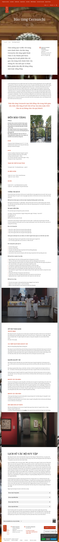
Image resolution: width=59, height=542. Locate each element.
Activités (28, 1)
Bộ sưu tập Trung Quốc (13, 492)
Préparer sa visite (5, 1)
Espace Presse (48, 1)
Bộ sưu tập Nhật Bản (13, 497)
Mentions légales (14, 540)
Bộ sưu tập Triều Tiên (13, 502)
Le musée (12, 1)
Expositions (22, 1)
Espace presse (7, 540)
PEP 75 (22, 397)
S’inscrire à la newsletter (50, 531)
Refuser (48, 539)
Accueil (5, 42)
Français (52, 5)
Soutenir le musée (40, 1)
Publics (46, 5)
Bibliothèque (33, 1)
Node (9, 42)
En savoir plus (53, 539)
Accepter (43, 539)
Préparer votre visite (16, 532)
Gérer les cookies (33, 540)
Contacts (26, 540)
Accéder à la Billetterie (50, 527)
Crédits (21, 540)
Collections (17, 1)
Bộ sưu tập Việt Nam (13, 506)
